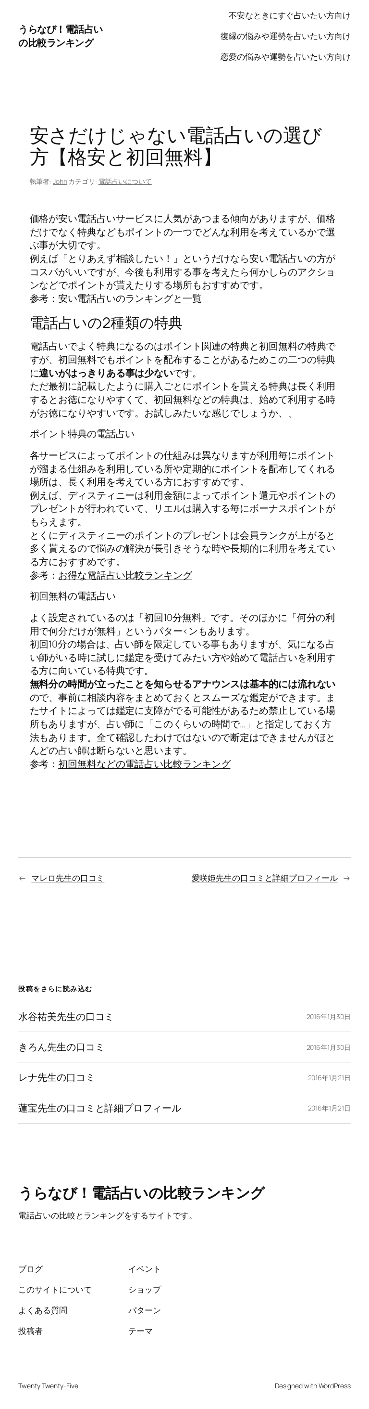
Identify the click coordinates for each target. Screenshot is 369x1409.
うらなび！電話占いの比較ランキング (60, 36)
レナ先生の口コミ (56, 1077)
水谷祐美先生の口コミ (66, 1016)
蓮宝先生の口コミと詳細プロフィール (99, 1108)
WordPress (335, 1385)
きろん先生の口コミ (61, 1047)
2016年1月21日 (329, 1077)
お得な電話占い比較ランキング (125, 575)
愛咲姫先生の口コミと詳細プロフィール (265, 877)
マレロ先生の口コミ (67, 877)
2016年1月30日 (329, 1016)
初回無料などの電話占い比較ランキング (144, 763)
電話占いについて (125, 181)
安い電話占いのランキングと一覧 (130, 298)
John (60, 181)
